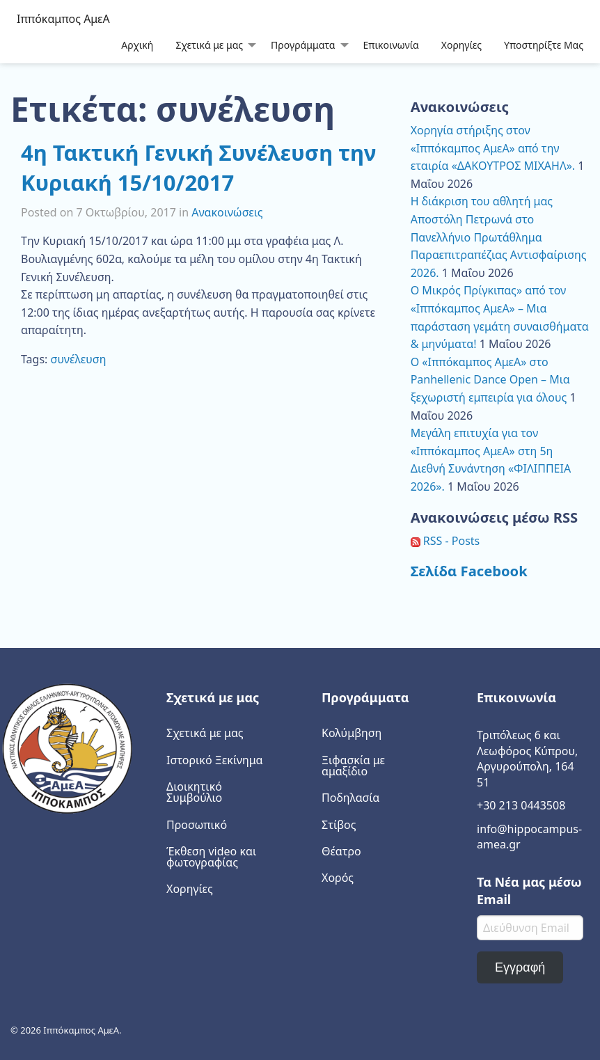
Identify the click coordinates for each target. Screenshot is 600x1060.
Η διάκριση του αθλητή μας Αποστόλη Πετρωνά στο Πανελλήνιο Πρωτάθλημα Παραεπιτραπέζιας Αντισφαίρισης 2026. (499, 236)
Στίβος (339, 824)
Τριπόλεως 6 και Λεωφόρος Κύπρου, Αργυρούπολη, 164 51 (527, 758)
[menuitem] (137, 44)
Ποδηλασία (350, 797)
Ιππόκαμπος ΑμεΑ (63, 18)
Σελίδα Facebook (469, 570)
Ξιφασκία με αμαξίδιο (353, 765)
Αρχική (137, 45)
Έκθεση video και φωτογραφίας (211, 857)
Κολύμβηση (351, 733)
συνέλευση (78, 359)
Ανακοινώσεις (226, 212)
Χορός (338, 877)
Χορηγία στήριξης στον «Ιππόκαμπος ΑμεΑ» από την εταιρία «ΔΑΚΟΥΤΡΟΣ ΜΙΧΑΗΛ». (493, 147)
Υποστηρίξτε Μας (543, 45)
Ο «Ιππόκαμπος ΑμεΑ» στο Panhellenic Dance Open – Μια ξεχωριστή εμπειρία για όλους (490, 379)
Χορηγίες (461, 45)
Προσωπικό (196, 824)
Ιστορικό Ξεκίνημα (214, 760)
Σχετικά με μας (209, 45)
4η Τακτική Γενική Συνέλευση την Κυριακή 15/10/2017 (198, 167)
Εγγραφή (520, 967)
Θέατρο (341, 851)
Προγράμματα (303, 45)
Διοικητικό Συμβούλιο (194, 792)
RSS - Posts (445, 540)
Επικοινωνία (391, 45)
